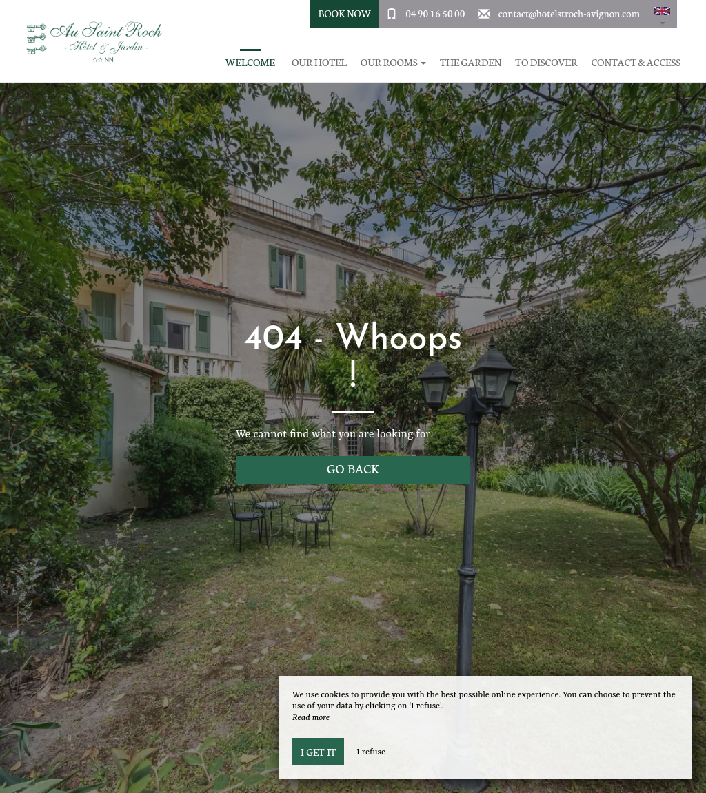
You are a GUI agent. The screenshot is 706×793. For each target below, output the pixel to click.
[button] (662, 14)
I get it (318, 752)
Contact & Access (635, 62)
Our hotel (319, 62)
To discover (546, 62)
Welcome (250, 62)
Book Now (344, 13)
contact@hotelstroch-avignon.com (569, 13)
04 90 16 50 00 (435, 13)
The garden (470, 62)
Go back (353, 468)
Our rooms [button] (393, 62)
